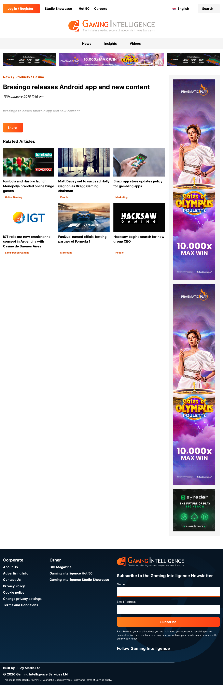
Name (121, 584)
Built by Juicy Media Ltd (21, 668)
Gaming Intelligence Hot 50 (71, 573)
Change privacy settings (22, 599)
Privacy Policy (14, 586)
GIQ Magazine (61, 567)
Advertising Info (15, 573)
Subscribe (168, 622)
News (7, 77)
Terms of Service (94, 679)
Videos (135, 44)
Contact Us (12, 580)
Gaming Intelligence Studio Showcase (79, 580)
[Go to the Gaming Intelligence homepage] (111, 26)
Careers (100, 9)
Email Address (126, 601)
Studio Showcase (58, 9)
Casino (38, 77)
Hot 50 (84, 9)
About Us (10, 567)
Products (22, 77)
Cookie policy (13, 592)
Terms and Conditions (20, 605)
